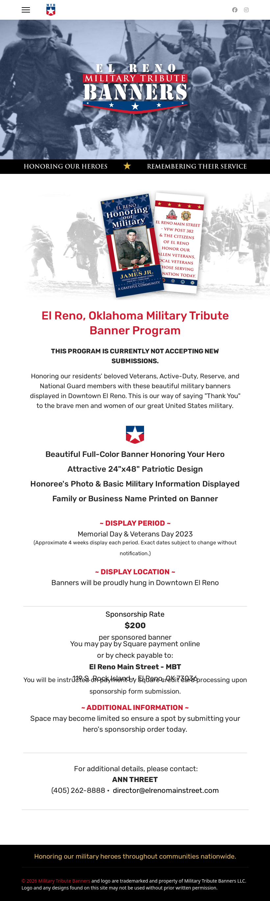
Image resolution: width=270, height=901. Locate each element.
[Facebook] (234, 9)
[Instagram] (246, 9)
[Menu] (26, 10)
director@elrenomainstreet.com (166, 790)
